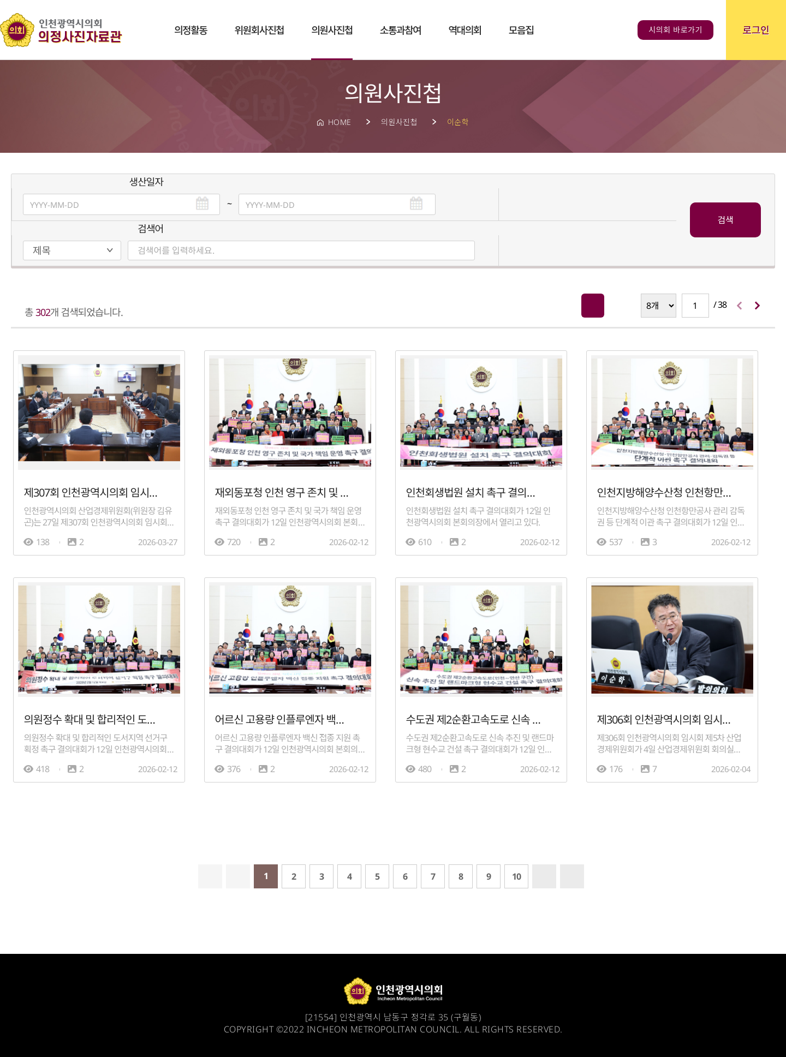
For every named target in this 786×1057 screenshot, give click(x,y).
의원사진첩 (399, 122)
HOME (340, 122)
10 (516, 875)
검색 (725, 219)
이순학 (458, 122)
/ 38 (704, 304)
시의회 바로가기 (675, 30)
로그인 (756, 30)
